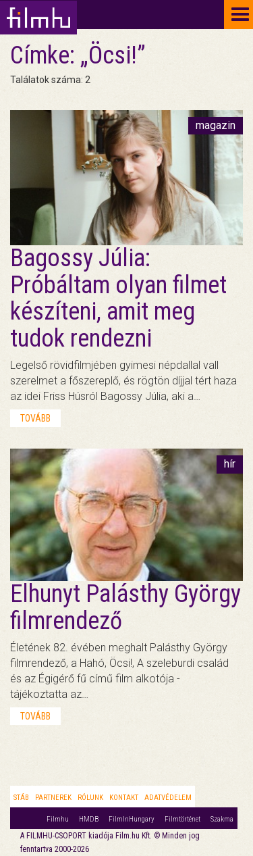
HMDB (89, 819)
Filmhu (58, 819)
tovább (35, 418)
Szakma (221, 819)
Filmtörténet (182, 819)
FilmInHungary (131, 819)
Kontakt (123, 797)
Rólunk (90, 797)
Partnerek (53, 797)
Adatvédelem (168, 797)
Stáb (21, 797)
